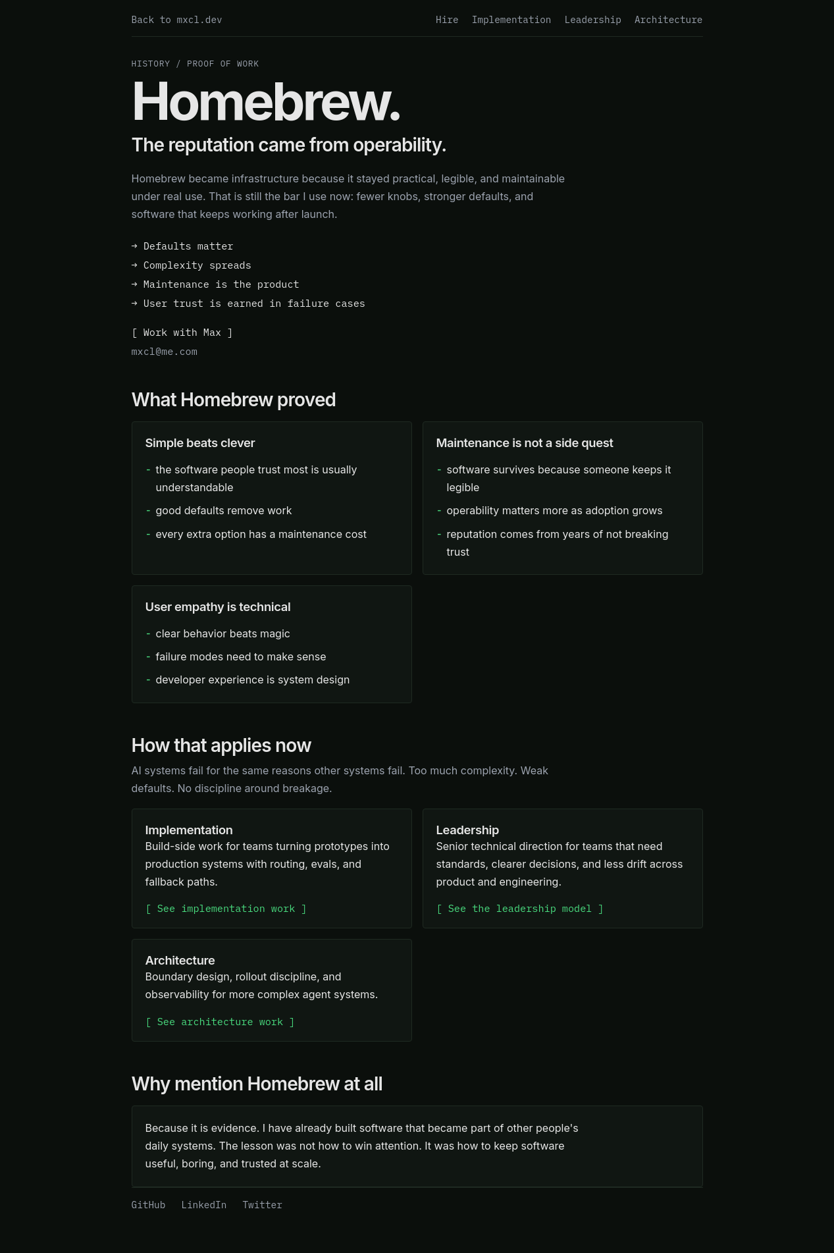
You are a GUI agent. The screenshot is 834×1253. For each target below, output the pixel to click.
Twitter (262, 1204)
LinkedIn (203, 1204)
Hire (447, 19)
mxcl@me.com (164, 351)
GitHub (149, 1204)
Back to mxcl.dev (177, 19)
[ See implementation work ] (226, 908)
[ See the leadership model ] (520, 908)
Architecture (669, 19)
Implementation (512, 19)
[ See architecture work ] (220, 1021)
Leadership (593, 19)
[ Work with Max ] (183, 331)
